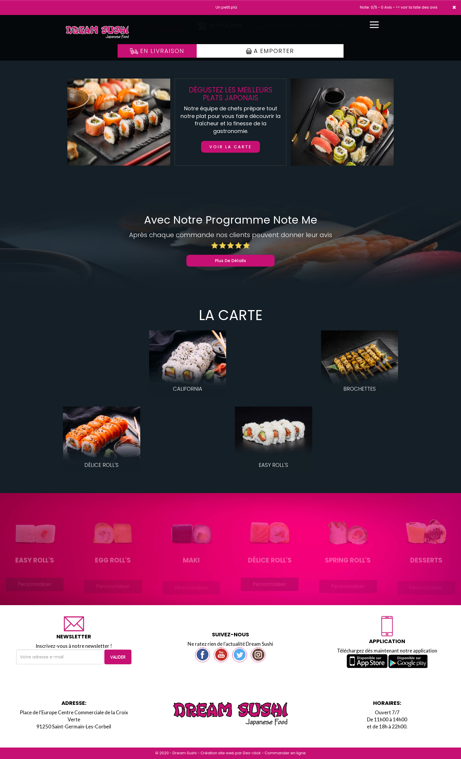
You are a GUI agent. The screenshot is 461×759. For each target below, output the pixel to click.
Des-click (252, 753)
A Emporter (270, 51)
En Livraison (157, 51)
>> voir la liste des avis (416, 7)
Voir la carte (230, 147)
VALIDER (118, 657)
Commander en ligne (285, 753)
